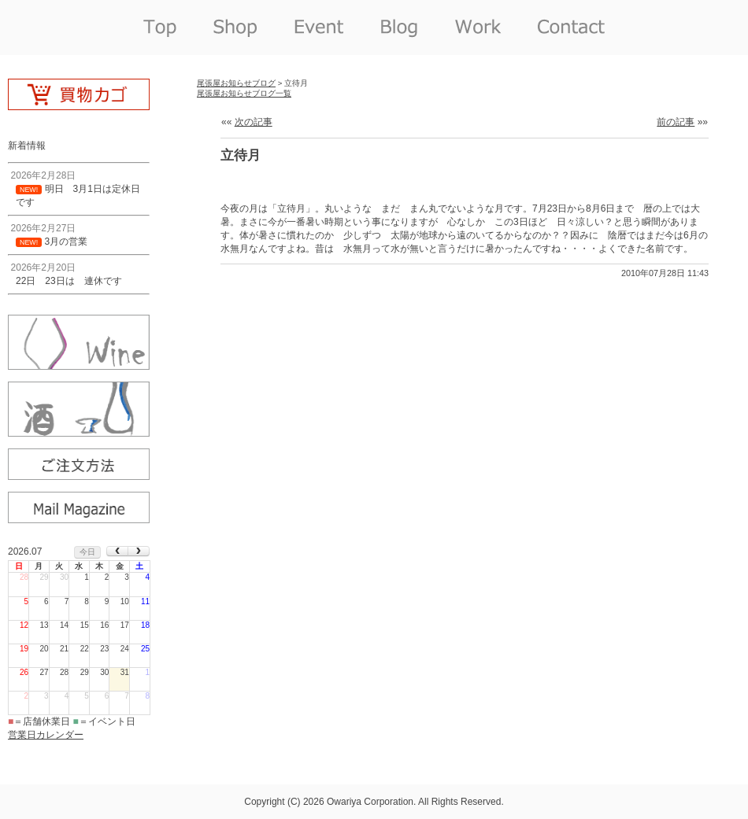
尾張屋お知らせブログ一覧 (244, 93)
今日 (87, 552)
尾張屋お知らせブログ (236, 83)
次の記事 (253, 121)
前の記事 (675, 121)
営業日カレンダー (45, 734)
